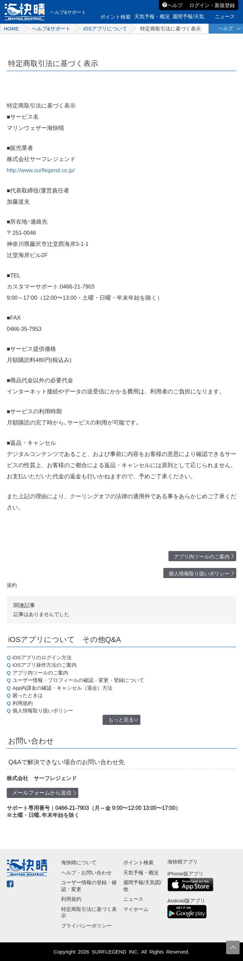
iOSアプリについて (105, 28)
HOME (11, 28)
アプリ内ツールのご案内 (202, 556)
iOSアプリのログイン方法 (42, 657)
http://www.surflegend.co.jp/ (41, 170)
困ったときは (27, 695)
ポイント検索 (138, 862)
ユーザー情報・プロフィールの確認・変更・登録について (78, 680)
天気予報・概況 (141, 872)
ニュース (133, 899)
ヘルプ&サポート (51, 28)
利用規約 (22, 703)
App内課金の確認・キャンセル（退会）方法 (62, 688)
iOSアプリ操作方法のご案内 (44, 665)
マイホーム (135, 909)
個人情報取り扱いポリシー (199, 573)
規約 (12, 585)
